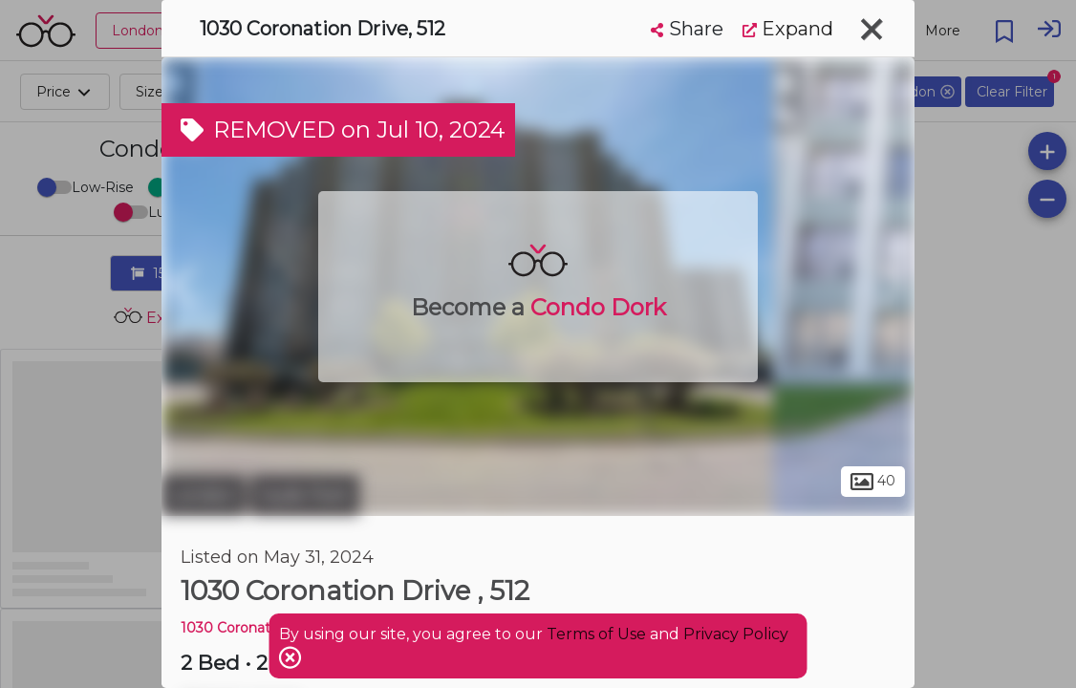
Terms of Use (596, 634)
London (203, 494)
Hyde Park (305, 494)
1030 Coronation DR (248, 627)
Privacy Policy (735, 634)
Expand (787, 28)
